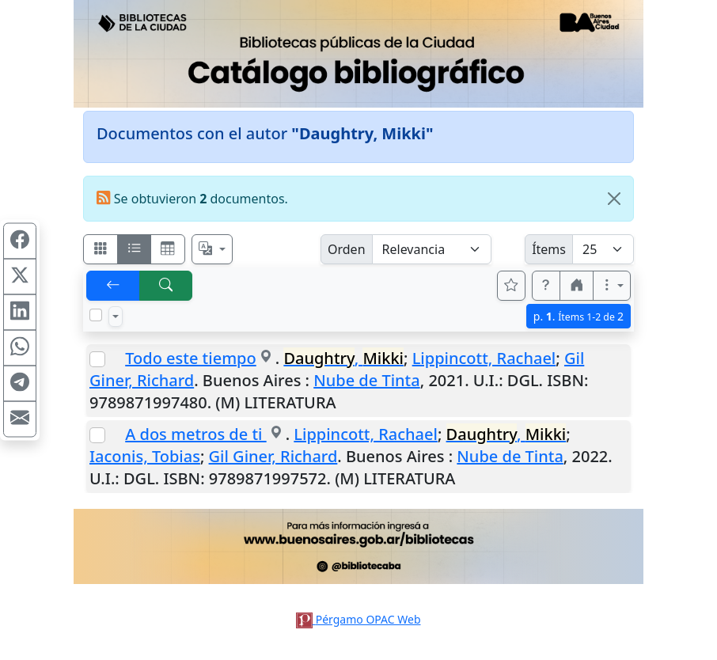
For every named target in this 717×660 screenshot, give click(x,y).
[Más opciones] (612, 286)
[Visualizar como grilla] (167, 249)
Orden (347, 249)
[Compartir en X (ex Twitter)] (19, 277)
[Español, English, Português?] (212, 249)
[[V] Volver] (113, 286)
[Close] (614, 198)
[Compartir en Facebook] (19, 241)
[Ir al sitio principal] (358, 54)
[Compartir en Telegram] (19, 384)
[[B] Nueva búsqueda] (166, 286)
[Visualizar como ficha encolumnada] (134, 249)
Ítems (549, 249)
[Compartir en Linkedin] (19, 312)
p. (578, 316)
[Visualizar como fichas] (100, 249)
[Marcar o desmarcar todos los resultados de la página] (95, 315)
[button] (546, 286)
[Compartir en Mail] (19, 419)
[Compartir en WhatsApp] (19, 348)
